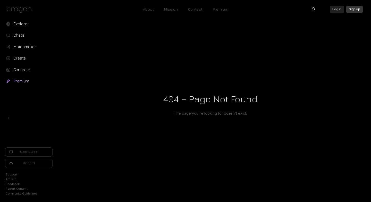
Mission (171, 9)
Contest (195, 9)
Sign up (354, 9)
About (148, 9)
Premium (220, 9)
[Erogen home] (20, 10)
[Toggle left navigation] (8, 118)
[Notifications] (313, 9)
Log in (337, 9)
